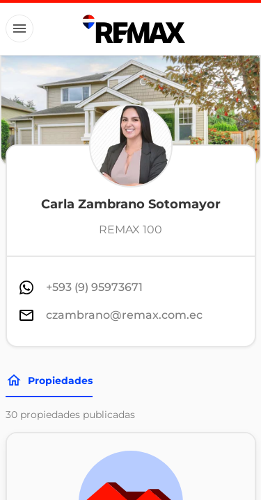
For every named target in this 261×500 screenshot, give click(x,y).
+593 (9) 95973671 (94, 287)
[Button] (19, 28)
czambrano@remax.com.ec (124, 315)
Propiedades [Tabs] (49, 380)
